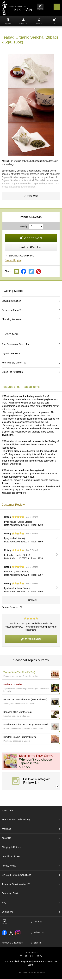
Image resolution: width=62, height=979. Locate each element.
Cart (54, 21)
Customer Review (13, 504)
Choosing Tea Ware (11, 319)
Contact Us (7, 911)
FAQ (4, 902)
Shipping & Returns (11, 847)
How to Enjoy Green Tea (14, 362)
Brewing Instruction (11, 301)
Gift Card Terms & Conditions (16, 875)
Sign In (8, 21)
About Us (23, 21)
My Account (7, 810)
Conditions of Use (11, 856)
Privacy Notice (9, 865)
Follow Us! (39, 932)
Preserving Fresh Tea (12, 310)
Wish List (6, 828)
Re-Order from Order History (16, 819)
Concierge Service (11, 893)
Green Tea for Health (12, 372)
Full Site (38, 921)
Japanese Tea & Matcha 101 (16, 884)
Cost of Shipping (13, 260)
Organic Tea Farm (11, 353)
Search (39, 21)
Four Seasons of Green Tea (16, 344)
